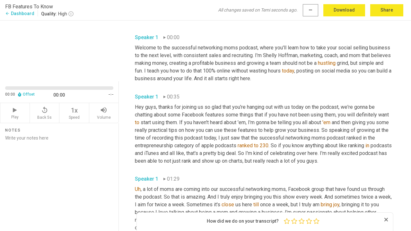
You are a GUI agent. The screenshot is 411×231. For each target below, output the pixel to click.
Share (386, 10)
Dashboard (19, 13)
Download (344, 10)
